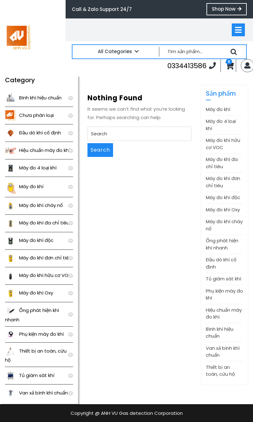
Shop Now (229, 10)
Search (100, 149)
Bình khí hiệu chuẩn (33, 97)
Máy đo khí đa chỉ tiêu (37, 222)
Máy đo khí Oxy (29, 292)
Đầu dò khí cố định (33, 132)
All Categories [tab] (118, 51)
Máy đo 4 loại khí (31, 167)
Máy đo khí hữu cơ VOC (38, 275)
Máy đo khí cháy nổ (34, 205)
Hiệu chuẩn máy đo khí (37, 150)
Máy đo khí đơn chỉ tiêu (38, 257)
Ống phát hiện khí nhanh (222, 244)
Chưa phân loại (29, 115)
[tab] (238, 30)
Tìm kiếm (233, 52)
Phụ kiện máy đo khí (34, 334)
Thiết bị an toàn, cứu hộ (220, 371)
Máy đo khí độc (29, 240)
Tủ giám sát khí (29, 375)
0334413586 (191, 66)
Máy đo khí (24, 186)
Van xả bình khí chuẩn (36, 392)
